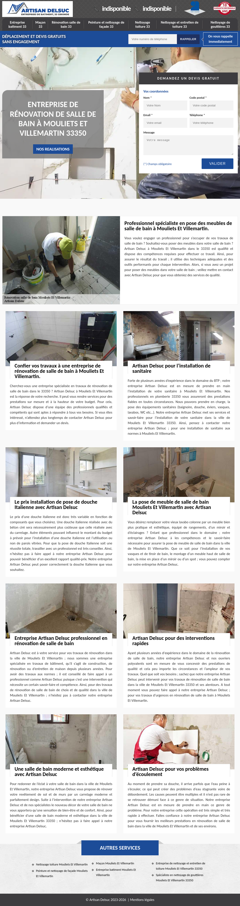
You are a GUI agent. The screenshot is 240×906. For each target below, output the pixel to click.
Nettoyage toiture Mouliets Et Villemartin (62, 864)
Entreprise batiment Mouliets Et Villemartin (116, 872)
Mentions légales (142, 900)
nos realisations (53, 149)
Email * (148, 115)
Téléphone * (197, 115)
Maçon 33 (40, 24)
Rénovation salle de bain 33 (66, 24)
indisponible (116, 8)
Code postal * (198, 98)
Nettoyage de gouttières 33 (220, 24)
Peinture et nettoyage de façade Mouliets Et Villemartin (62, 873)
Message (149, 132)
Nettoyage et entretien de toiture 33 (180, 24)
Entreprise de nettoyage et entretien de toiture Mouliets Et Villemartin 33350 (180, 866)
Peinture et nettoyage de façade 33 (106, 24)
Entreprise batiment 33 (17, 24)
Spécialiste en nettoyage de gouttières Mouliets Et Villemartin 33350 (179, 877)
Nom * (147, 98)
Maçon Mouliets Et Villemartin (115, 863)
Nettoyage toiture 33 (142, 24)
